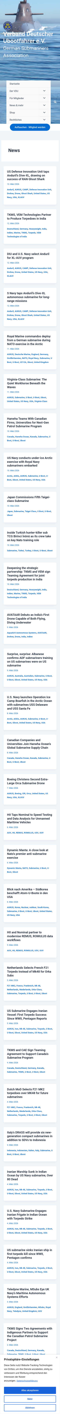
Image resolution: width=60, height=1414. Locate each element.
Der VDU (14, 91)
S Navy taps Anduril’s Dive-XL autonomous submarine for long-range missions (28, 296)
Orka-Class (37, 989)
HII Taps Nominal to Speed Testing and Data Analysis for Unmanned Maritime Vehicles (29, 818)
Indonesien (22, 1150)
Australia (19, 676)
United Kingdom (41, 362)
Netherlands (12, 989)
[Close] (57, 1357)
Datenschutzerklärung (27, 1380)
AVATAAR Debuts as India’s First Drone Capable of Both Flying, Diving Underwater (28, 618)
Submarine (45, 358)
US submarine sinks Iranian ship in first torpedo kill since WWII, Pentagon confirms (29, 1253)
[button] (55, 102)
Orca (29, 793)
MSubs (41, 1307)
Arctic (9, 476)
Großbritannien (14, 358)
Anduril (10, 189)
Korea (17, 907)
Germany (24, 229)
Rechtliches (16, 119)
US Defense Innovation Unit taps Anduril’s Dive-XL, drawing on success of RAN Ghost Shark (28, 175)
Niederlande (24, 989)
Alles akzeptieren (30, 1390)
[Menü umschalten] (43, 91)
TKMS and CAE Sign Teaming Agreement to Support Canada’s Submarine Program (27, 1053)
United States (40, 193)
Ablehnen (30, 1407)
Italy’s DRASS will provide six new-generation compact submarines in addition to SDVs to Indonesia (29, 1136)
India (44, 229)
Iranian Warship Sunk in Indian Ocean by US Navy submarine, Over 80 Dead (30, 1175)
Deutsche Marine (22, 354)
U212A (23, 362)
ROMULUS (28, 833)
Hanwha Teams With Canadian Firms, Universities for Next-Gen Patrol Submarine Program (28, 422)
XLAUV (21, 197)
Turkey (28, 550)
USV (36, 833)
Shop (12, 112)
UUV (42, 833)
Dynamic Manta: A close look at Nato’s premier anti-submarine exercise (27, 853)
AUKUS (18, 189)
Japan (10, 511)
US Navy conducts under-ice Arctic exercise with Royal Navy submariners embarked (29, 461)
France (19, 985)
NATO (24, 358)
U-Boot (15, 362)
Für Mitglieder (17, 98)
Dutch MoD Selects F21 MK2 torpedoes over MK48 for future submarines (27, 1093)
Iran (16, 1029)
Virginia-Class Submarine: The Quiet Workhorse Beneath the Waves (27, 383)
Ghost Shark (26, 193)
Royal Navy (33, 358)
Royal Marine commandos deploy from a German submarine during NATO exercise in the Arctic (28, 340)
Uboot (30, 362)
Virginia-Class (40, 401)
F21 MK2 (11, 985)
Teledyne (17, 1311)
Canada (10, 436)
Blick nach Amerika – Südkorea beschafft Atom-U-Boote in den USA (27, 893)
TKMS (24, 232)
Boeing (18, 793)
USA (15, 197)
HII (13, 833)
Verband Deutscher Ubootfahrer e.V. (28, 38)
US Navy (38, 272)
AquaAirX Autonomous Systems (21, 633)
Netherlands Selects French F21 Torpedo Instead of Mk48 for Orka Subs (29, 971)
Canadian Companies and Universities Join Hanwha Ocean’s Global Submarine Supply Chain (29, 743)
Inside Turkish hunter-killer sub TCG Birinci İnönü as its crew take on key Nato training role (29, 536)
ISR (23, 793)
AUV (9, 833)
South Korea (43, 907)
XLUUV (21, 797)
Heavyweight (35, 229)
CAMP (25, 189)
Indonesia (11, 1150)
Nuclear (24, 907)
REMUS (19, 833)
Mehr (29, 1399)
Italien (31, 1150)
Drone (17, 193)
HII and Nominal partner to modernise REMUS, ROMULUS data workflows (30, 936)
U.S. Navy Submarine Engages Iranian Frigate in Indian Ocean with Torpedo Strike (27, 1214)
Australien (28, 676)
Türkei (21, 550)
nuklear (32, 907)
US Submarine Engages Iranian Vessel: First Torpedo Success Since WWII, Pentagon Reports (27, 1014)
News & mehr (16, 105)
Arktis (16, 476)
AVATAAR (42, 633)
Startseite (15, 83)
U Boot (29, 397)
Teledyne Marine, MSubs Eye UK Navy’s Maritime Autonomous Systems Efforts (28, 1293)
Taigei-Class (30, 511)
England (35, 354)
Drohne (10, 193)
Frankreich (28, 985)
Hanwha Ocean (22, 436)
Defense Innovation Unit (40, 189)
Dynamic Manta (14, 868)
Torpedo (32, 232)
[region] (30, 1384)
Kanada (33, 436)
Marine (17, 232)
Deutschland (12, 229)
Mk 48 (37, 985)
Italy (37, 1150)
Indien (10, 232)
